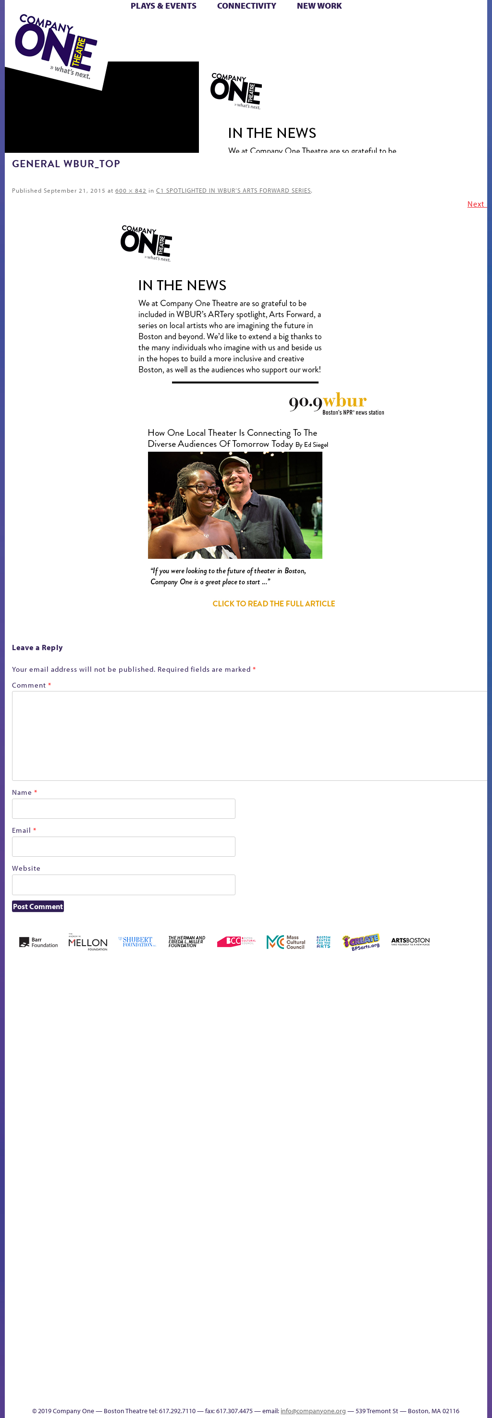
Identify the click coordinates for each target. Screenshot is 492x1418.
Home (18, 1102)
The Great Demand (271, 1337)
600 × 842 (131, 190)
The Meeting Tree (327, 1337)
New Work (319, 5)
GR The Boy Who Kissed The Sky (338, 1059)
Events (478, 1351)
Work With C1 (351, 1337)
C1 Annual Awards (270, 1379)
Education (315, 1102)
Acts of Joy (84, 1088)
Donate (298, 1102)
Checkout (272, 1102)
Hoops (393, 1102)
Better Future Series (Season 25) (145, 1073)
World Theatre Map (479, 1242)
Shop (202, 39)
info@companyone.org (313, 1410)
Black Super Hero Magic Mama (184, 1073)
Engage (479, 1115)
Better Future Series (115, 1088)
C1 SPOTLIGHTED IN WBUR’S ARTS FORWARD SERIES (233, 190)
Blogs (476, 1269)
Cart (256, 28)
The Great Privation (287, 1337)
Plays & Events (164, 5)
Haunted (355, 1102)
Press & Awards (309, 50)
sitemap (382, 1351)
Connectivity (246, 5)
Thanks (228, 1393)
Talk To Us (447, 1337)
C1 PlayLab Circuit (480, 1144)
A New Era (56, 1088)
